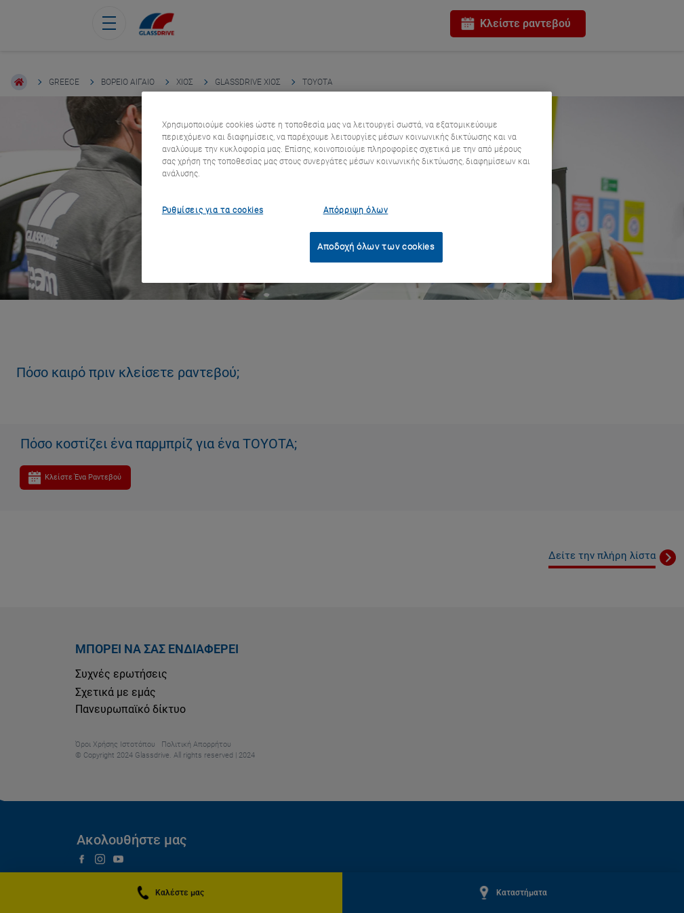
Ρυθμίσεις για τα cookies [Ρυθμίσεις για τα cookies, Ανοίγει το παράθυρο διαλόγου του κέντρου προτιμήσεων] (212, 210)
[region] (347, 187)
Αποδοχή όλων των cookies (376, 246)
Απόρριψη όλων (355, 210)
